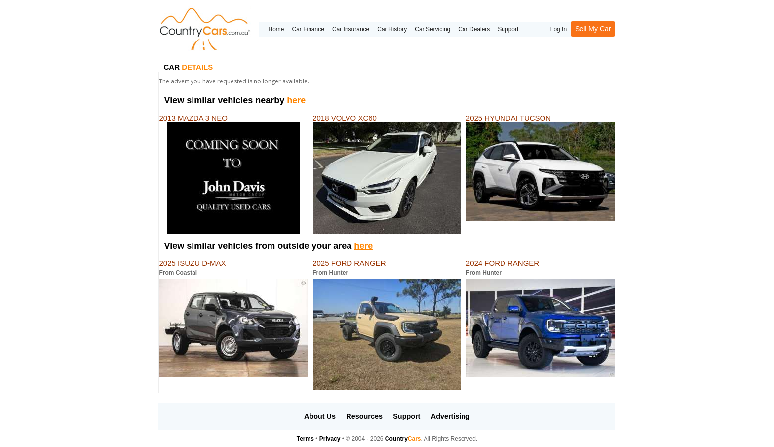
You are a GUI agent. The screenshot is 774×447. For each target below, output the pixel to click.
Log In (558, 29)
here (296, 100)
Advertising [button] (450, 416)
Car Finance (308, 29)
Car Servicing (432, 29)
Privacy (330, 438)
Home (276, 29)
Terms (305, 438)
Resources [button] (364, 416)
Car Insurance (350, 29)
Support (508, 29)
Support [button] (406, 416)
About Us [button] (320, 416)
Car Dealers (474, 29)
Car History (392, 29)
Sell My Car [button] (593, 29)
